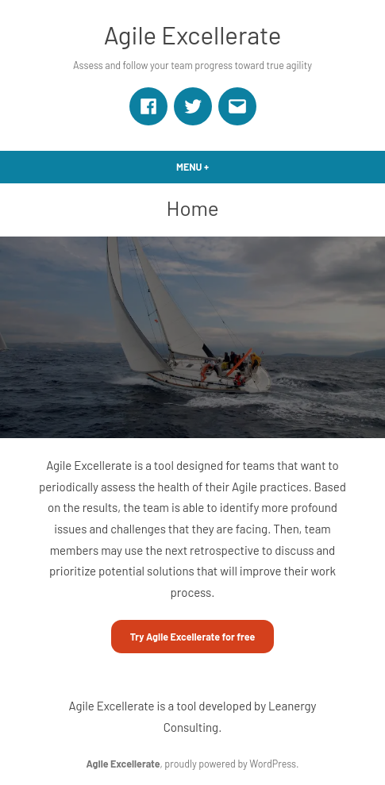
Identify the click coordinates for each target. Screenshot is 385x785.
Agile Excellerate (193, 34)
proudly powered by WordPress (230, 763)
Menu (219, 166)
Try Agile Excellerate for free (193, 636)
